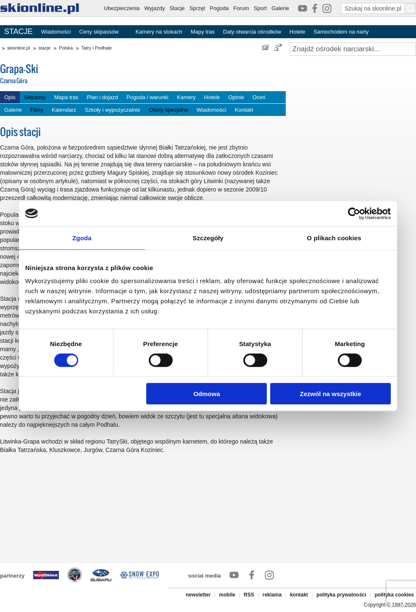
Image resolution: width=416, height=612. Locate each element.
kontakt (299, 595)
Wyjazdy (154, 8)
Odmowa (206, 393)
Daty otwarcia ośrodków (252, 32)
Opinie (236, 97)
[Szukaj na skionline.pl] (410, 8)
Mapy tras (203, 32)
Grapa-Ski (63, 74)
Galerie (280, 8)
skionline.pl (18, 47)
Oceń (259, 97)
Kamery (186, 97)
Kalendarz (64, 110)
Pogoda (219, 8)
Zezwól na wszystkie (330, 393)
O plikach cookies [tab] (334, 237)
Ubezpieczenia (122, 8)
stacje (44, 47)
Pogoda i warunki (147, 97)
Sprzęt (197, 8)
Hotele (297, 32)
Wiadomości (56, 32)
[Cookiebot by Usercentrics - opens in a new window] (354, 213)
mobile (227, 595)
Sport (260, 8)
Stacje (176, 8)
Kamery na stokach (158, 32)
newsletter (198, 595)
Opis (10, 97)
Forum (241, 8)
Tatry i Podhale (96, 47)
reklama (272, 595)
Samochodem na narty (341, 32)
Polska (66, 47)
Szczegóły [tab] (207, 237)
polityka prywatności (341, 595)
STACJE (18, 31)
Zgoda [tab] (82, 237)
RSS (249, 595)
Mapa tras (66, 97)
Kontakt (243, 110)
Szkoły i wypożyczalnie (112, 110)
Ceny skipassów (98, 32)
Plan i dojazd (102, 97)
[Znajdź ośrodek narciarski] (353, 49)
